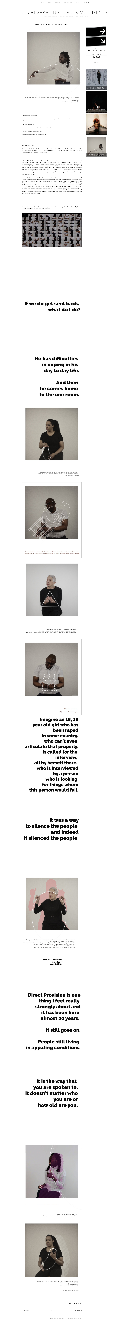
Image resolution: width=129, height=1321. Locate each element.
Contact (57, 2)
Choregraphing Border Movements (65, 12)
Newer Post (25, 1310)
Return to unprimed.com (72, 2)
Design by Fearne (76, 1318)
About (49, 2)
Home (42, 2)
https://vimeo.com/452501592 (54, 128)
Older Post (78, 1310)
